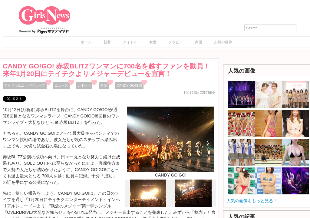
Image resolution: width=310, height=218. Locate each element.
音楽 (104, 85)
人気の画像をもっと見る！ (251, 200)
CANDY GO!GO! (129, 85)
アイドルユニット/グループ (24, 85)
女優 (153, 42)
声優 (198, 42)
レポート (84, 85)
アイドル (130, 42)
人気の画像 (223, 42)
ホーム (86, 42)
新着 (107, 42)
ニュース (61, 85)
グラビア (175, 42)
